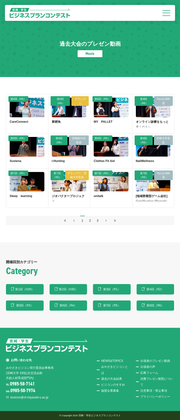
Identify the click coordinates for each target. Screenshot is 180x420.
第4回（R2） (155, 289)
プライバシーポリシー (155, 396)
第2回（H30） (68, 289)
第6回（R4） (68, 305)
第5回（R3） (24, 305)
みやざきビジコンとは (114, 370)
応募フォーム (149, 373)
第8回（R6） (155, 305)
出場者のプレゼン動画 (155, 361)
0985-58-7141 (22, 384)
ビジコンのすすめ (113, 384)
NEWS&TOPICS (112, 361)
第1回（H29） (24, 289)
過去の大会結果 (111, 378)
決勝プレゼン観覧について (156, 381)
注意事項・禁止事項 (153, 390)
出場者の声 (147, 367)
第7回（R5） (111, 305)
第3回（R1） (111, 289)
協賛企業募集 (110, 390)
